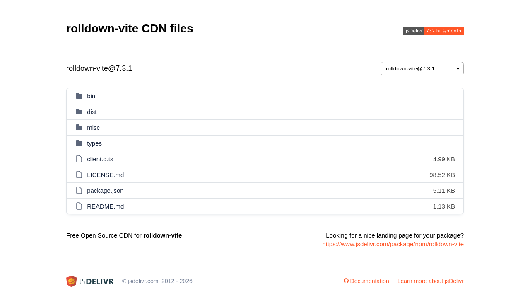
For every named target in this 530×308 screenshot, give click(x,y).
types (94, 143)
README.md (105, 206)
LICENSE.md (105, 174)
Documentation (366, 281)
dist (91, 111)
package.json (105, 190)
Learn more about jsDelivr (431, 281)
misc (93, 127)
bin (91, 95)
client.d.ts (100, 158)
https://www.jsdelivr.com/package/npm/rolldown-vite (393, 243)
